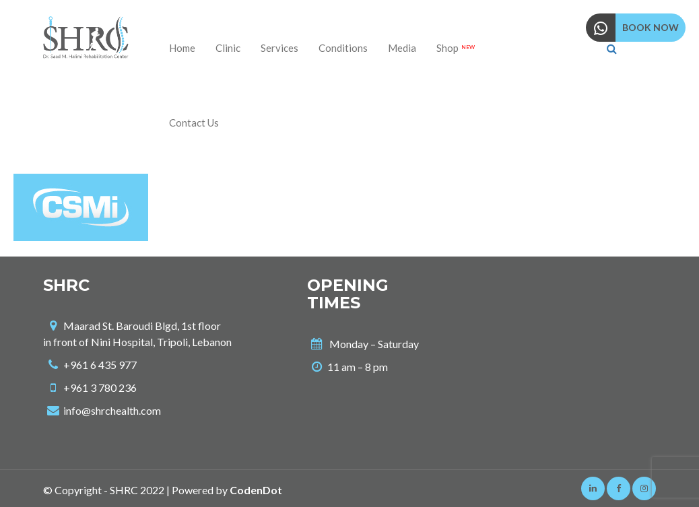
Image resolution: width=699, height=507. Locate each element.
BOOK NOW (650, 27)
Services (279, 48)
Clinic (227, 48)
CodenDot (256, 489)
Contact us (194, 122)
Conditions (343, 48)
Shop (455, 48)
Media (402, 48)
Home (182, 48)
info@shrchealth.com (112, 410)
